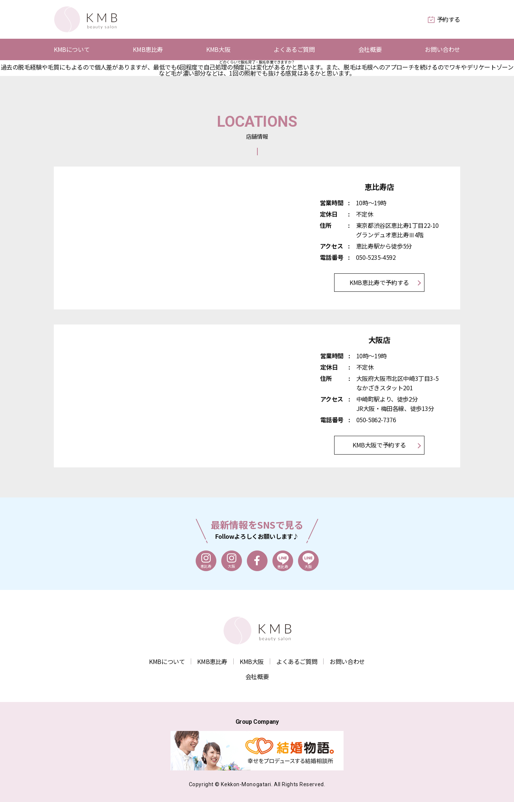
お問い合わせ (442, 49)
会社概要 (370, 49)
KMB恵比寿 (148, 49)
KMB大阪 (218, 49)
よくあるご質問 (294, 49)
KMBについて (72, 49)
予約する (444, 19)
